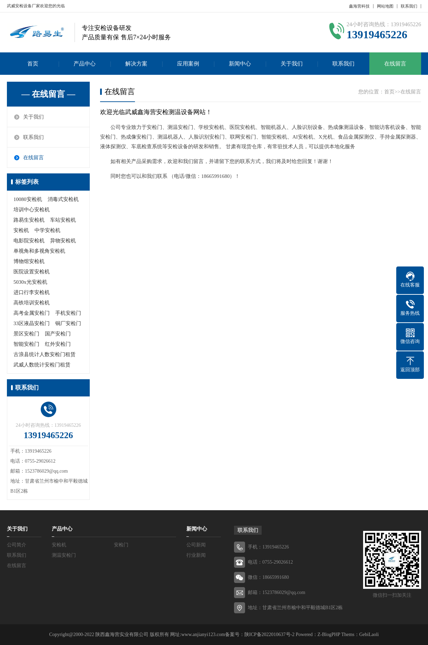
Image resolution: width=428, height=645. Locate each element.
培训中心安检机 (31, 209)
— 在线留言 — (48, 94)
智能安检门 (26, 344)
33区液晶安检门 (31, 323)
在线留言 (395, 64)
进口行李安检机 (31, 292)
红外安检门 (58, 344)
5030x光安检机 (30, 282)
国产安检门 (58, 333)
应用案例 (188, 64)
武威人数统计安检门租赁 (41, 364)
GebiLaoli (369, 634)
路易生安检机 (29, 220)
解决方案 (136, 64)
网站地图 (385, 6)
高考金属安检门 (31, 313)
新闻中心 (240, 64)
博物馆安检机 (29, 261)
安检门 (121, 544)
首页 (32, 64)
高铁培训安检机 (31, 302)
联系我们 (409, 6)
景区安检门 (26, 333)
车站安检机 (63, 220)
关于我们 (292, 64)
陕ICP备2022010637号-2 (269, 634)
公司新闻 (196, 544)
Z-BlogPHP (329, 634)
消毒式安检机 (63, 199)
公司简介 (16, 544)
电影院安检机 (29, 240)
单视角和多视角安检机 (39, 251)
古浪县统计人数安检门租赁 (44, 354)
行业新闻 (196, 555)
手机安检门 (68, 313)
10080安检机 (27, 199)
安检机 (21, 230)
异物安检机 (63, 240)
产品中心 (85, 64)
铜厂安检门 (68, 323)
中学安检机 (47, 230)
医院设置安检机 (31, 271)
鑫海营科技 (359, 6)
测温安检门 (64, 555)
